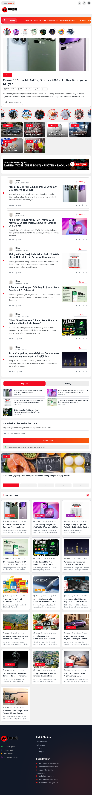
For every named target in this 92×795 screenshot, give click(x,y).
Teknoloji (7, 75)
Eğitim (75, 125)
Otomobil (8, 125)
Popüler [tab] (24, 383)
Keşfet (40, 751)
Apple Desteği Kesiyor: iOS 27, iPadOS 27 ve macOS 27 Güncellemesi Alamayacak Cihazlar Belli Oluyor (32, 222)
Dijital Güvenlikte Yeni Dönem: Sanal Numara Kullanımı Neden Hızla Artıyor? (33, 322)
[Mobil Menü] (88, 10)
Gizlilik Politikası (42, 742)
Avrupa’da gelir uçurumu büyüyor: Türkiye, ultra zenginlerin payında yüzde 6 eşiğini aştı (34, 355)
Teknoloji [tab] (67, 383)
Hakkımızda (40, 745)
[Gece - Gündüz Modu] (79, 4)
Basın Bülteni (80, 315)
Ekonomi (82, 249)
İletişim (39, 748)
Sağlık (29, 125)
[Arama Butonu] (89, 3)
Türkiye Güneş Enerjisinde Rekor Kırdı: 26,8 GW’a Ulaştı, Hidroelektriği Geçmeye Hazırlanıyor (34, 256)
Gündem (8, 141)
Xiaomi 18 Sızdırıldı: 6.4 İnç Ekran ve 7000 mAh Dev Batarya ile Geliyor (50, 20)
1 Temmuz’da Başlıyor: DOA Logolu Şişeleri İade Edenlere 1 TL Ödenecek (34, 289)
